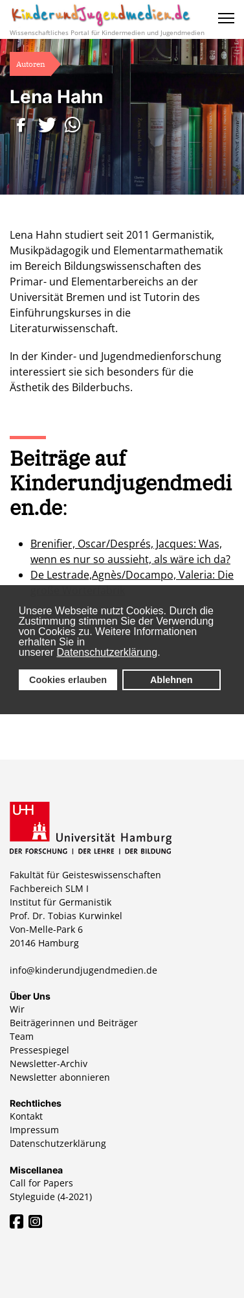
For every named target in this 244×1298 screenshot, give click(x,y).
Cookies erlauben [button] (68, 680)
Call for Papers (41, 1183)
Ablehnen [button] (171, 680)
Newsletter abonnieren (60, 1077)
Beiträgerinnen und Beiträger (74, 1022)
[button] (23, 125)
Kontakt (26, 1116)
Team (22, 1036)
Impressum (34, 1130)
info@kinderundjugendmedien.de (83, 970)
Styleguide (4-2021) (51, 1196)
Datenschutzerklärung (107, 652)
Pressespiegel (39, 1050)
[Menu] (226, 18)
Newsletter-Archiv (48, 1063)
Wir (17, 1009)
